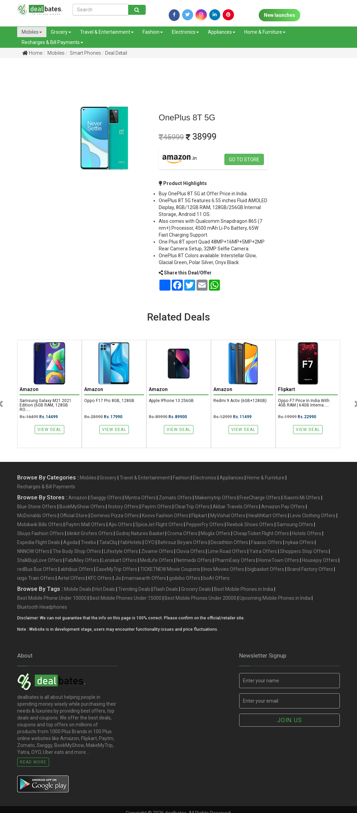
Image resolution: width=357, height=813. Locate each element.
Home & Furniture (265, 32)
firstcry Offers (123, 507)
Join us (289, 720)
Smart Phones (85, 53)
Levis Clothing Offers (312, 516)
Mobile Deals (77, 590)
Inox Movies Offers (223, 570)
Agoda (70, 543)
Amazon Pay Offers (283, 507)
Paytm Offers (156, 507)
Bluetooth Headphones (42, 607)
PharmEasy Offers (235, 561)
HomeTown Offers (278, 561)
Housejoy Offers (319, 561)
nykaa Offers (299, 543)
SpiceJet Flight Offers (159, 525)
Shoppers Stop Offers (304, 552)
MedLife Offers (156, 561)
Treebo (88, 543)
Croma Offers (182, 534)
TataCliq (108, 543)
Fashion (153, 32)
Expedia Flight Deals (38, 543)
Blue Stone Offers (36, 507)
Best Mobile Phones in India (243, 590)
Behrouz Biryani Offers (183, 543)
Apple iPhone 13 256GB (172, 401)
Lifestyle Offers (121, 552)
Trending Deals (134, 590)
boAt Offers (216, 579)
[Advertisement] (24, 171)
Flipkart (199, 516)
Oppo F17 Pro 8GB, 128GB (110, 401)
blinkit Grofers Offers (90, 534)
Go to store (244, 159)
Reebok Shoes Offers (250, 525)
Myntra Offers (140, 498)
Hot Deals (104, 590)
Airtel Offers (71, 579)
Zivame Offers (157, 552)
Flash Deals (166, 590)
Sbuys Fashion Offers (40, 534)
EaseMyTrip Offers (116, 570)
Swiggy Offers (106, 498)
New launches (279, 15)
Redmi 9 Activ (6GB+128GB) (240, 401)
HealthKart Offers (267, 516)
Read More (33, 762)
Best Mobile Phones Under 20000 (200, 598)
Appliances (221, 32)
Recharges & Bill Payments (52, 42)
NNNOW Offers (33, 552)
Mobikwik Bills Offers (40, 525)
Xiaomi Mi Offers (301, 498)
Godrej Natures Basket (140, 534)
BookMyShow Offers (82, 507)
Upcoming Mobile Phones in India (275, 598)
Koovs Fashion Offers (165, 516)
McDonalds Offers (37, 516)
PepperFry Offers (205, 525)
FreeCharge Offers (259, 498)
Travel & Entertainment (107, 32)
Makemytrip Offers (215, 498)
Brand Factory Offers (310, 570)
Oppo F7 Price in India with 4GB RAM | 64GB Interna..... (304, 403)
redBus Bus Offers (37, 570)
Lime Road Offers (227, 552)
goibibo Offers (184, 579)
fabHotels (131, 543)
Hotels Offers (306, 534)
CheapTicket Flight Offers (261, 534)
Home (32, 53)
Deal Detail (116, 53)
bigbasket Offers (265, 570)
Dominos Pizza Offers (115, 516)
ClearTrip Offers (192, 507)
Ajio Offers (120, 525)
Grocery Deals (196, 590)
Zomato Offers (175, 498)
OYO (150, 543)
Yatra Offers (263, 552)
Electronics (185, 32)
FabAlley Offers (82, 561)
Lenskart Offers (119, 561)
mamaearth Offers (145, 579)
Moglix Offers (215, 534)
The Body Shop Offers (77, 552)
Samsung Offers (295, 525)
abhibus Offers (76, 570)
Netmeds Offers (194, 561)
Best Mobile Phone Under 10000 (52, 598)
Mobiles (32, 32)
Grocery (61, 32)
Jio (118, 579)
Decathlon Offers (229, 543)
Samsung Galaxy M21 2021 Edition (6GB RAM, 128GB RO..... (46, 406)
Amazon (77, 498)
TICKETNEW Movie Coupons (170, 570)
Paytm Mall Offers (85, 525)
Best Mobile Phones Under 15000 (125, 598)
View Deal (49, 430)
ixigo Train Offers (36, 579)
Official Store (74, 516)
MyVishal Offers (227, 516)
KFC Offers (100, 579)
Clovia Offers (190, 552)
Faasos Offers (266, 543)
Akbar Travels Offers (235, 507)
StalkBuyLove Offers (39, 561)
